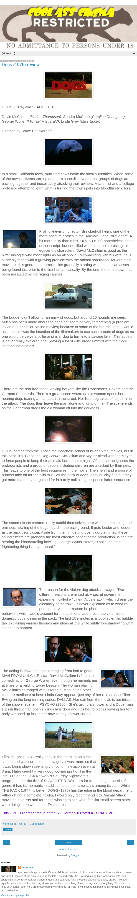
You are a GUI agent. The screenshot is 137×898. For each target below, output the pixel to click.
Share (8, 829)
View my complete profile (15, 895)
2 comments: (37, 823)
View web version (68, 849)
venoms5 (27, 867)
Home (68, 842)
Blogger (75, 855)
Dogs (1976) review (21, 64)
